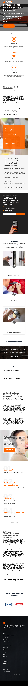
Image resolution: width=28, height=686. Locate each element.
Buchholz (5, 656)
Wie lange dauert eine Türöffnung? (12, 378)
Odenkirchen (5, 661)
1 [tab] (11, 609)
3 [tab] (14, 609)
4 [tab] (16, 609)
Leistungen (6, 637)
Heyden (4, 666)
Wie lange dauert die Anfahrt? (10, 381)
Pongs (4, 651)
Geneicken (5, 665)
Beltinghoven (5, 647)
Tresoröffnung (14, 328)
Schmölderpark (6, 652)
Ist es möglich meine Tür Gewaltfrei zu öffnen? (12, 374)
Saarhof (4, 663)
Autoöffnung (14, 300)
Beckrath (5, 658)
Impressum (5, 631)
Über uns (5, 629)
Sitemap (4, 633)
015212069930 (7, 474)
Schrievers (5, 649)
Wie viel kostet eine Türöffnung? (11, 370)
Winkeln (4, 659)
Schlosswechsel (14, 272)
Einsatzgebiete (7, 645)
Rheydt (4, 654)
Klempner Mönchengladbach (8, 635)
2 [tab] (13, 609)
